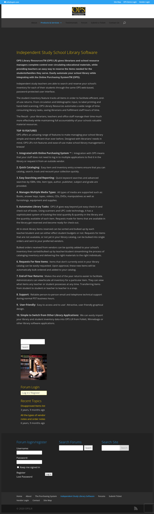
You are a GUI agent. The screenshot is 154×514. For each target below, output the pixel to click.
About (34, 23)
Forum (84, 23)
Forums (101, 496)
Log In (48, 474)
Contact (36, 500)
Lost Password (24, 476)
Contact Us (114, 23)
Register (35, 392)
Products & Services (50, 23)
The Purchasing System (46, 496)
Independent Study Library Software (78, 496)
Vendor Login (144, 2)
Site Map (117, 2)
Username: (23, 448)
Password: (22, 457)
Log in (25, 392)
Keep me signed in (29, 467)
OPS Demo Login (130, 2)
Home (19, 496)
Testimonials (71, 23)
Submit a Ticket (98, 23)
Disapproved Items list (33, 405)
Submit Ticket (115, 496)
